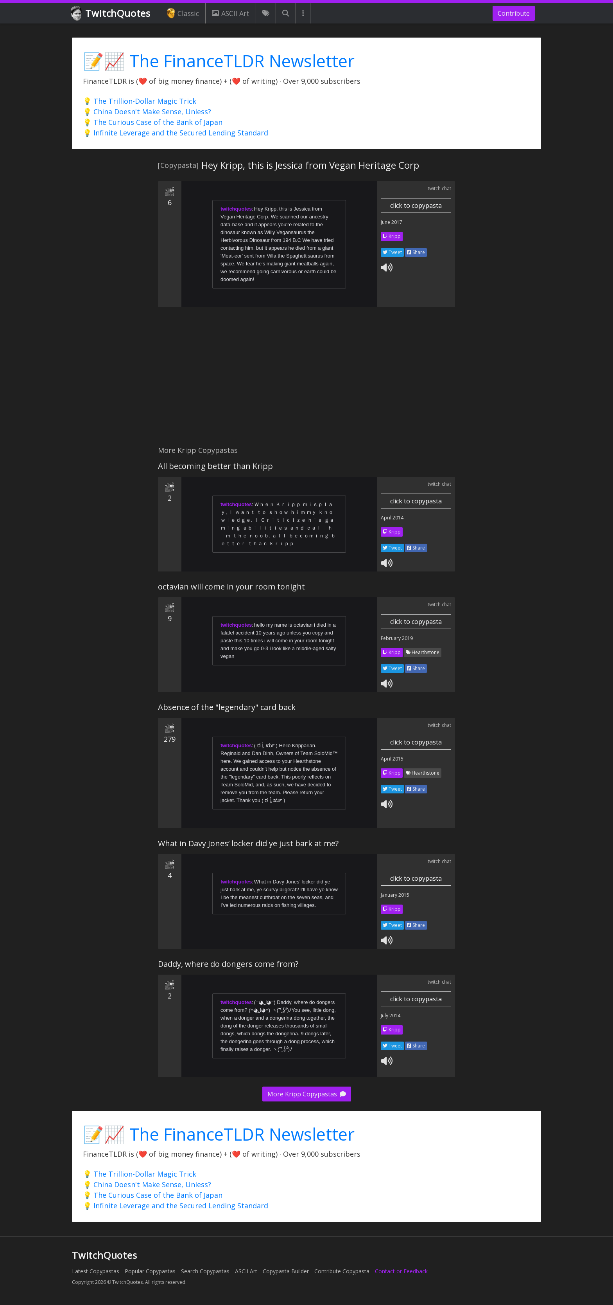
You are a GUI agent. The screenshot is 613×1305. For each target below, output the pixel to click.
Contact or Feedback (401, 1271)
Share (416, 252)
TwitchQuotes (111, 13)
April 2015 (392, 758)
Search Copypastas (205, 1271)
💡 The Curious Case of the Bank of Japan (152, 122)
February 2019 (397, 638)
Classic (183, 13)
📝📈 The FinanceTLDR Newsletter (219, 60)
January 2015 (395, 895)
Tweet (392, 252)
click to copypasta (416, 205)
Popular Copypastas (150, 1271)
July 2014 (390, 1015)
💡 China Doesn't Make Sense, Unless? (147, 111)
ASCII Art (230, 13)
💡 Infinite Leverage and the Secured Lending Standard (175, 132)
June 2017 (391, 222)
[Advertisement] (306, 381)
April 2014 (392, 517)
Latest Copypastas (95, 1271)
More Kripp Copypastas (306, 1094)
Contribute (514, 13)
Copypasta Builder (286, 1271)
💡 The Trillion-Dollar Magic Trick (139, 101)
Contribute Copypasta (341, 1271)
